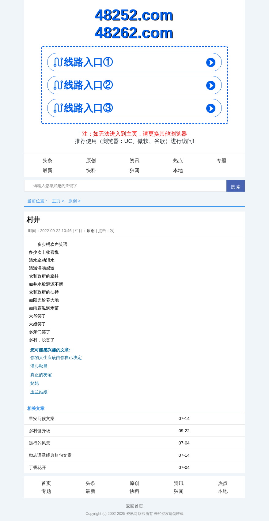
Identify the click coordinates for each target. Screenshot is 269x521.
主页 (56, 200)
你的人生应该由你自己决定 (56, 357)
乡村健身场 (39, 430)
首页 (46, 483)
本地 (178, 170)
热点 (178, 160)
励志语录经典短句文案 (50, 455)
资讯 (134, 160)
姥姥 (34, 383)
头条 (47, 160)
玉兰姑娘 (38, 391)
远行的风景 (39, 442)
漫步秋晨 (38, 366)
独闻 (134, 170)
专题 (221, 160)
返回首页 (134, 506)
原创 (91, 160)
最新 (47, 170)
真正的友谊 (41, 374)
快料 (91, 170)
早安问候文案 (42, 418)
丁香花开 (37, 467)
